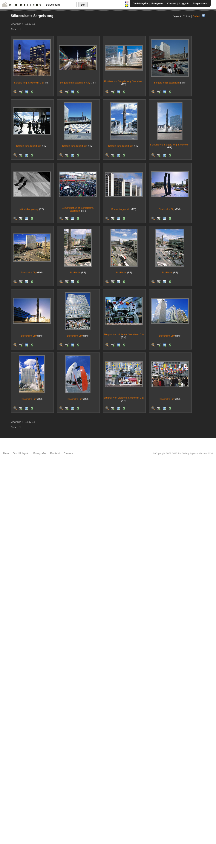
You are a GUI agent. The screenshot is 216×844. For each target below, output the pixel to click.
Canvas (68, 453)
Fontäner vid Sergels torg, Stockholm (123, 81)
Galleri (196, 16)
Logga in (184, 3)
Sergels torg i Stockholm (166, 82)
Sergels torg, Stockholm (28, 146)
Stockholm (74, 272)
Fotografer (157, 3)
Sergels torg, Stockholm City (29, 82)
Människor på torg (29, 209)
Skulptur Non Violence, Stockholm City (123, 334)
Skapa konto (200, 3)
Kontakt (171, 3)
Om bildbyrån (140, 3)
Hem (6, 453)
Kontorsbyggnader (121, 209)
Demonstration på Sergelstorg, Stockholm (78, 209)
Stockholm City (167, 209)
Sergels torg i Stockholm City (75, 82)
